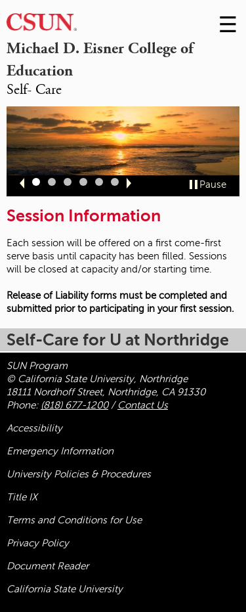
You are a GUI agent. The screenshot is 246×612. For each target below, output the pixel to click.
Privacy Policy (38, 543)
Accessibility (34, 428)
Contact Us (142, 405)
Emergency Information (60, 451)
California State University (65, 589)
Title (22, 497)
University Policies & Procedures (79, 474)
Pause (212, 184)
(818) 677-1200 (74, 405)
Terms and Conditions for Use (74, 520)
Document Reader (48, 566)
